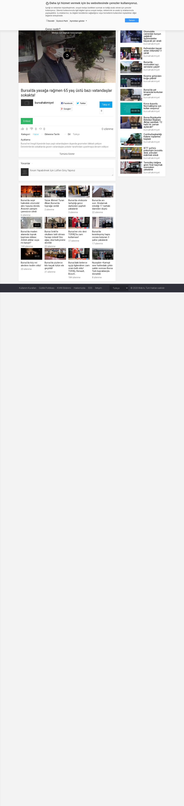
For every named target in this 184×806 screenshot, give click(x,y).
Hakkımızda (79, 287)
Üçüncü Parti (62, 21)
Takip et (106, 104)
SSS (90, 287)
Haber (36, 134)
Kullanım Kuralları (27, 287)
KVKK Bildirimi (64, 287)
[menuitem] (26, 69)
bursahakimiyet (44, 102)
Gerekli (50, 21)
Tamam (132, 20)
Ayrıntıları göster (77, 21)
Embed (27, 121)
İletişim (98, 287)
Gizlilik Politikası (46, 287)
